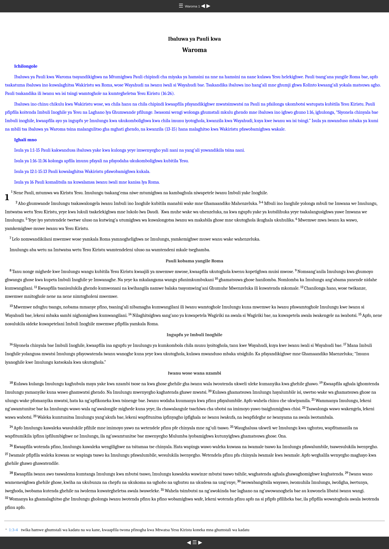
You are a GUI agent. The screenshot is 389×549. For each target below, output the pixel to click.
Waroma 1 (193, 6)
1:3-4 (13, 529)
